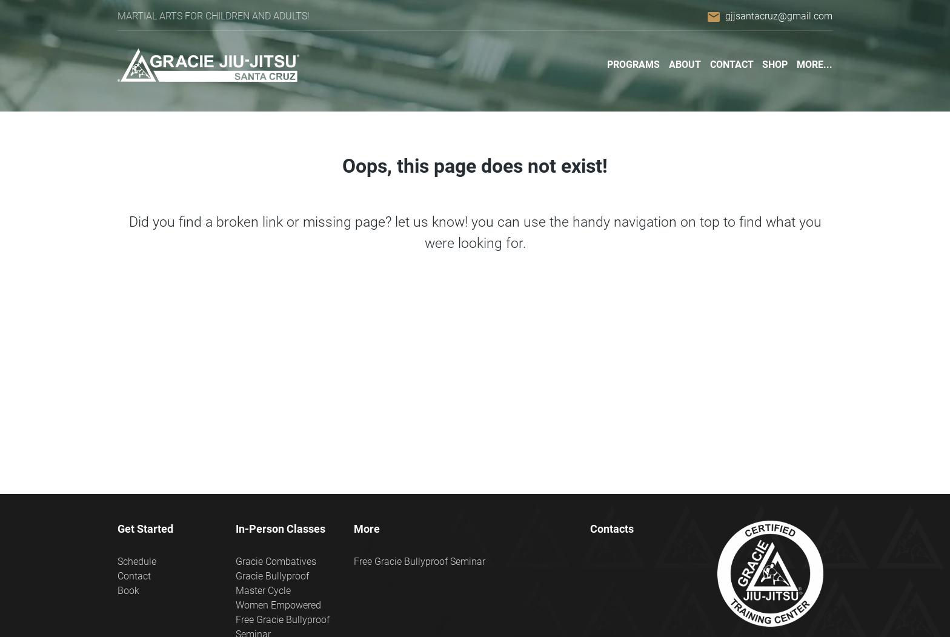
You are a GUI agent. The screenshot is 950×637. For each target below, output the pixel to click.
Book (128, 590)
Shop (775, 64)
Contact (732, 64)
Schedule (137, 561)
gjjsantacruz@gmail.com (778, 16)
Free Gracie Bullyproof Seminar (419, 561)
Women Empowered (278, 605)
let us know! (431, 221)
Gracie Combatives (276, 561)
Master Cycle (263, 590)
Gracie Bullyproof (272, 576)
